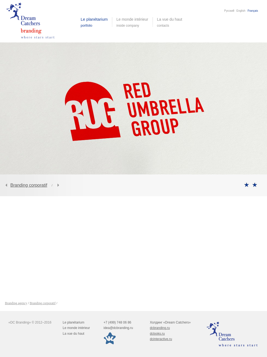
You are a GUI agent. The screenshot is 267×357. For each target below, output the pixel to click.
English (240, 10)
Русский (229, 10)
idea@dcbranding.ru (118, 328)
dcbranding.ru (160, 328)
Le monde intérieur (76, 328)
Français (253, 10)
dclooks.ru (157, 334)
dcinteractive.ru (161, 339)
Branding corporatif (28, 185)
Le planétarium (73, 322)
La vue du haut (170, 22)
